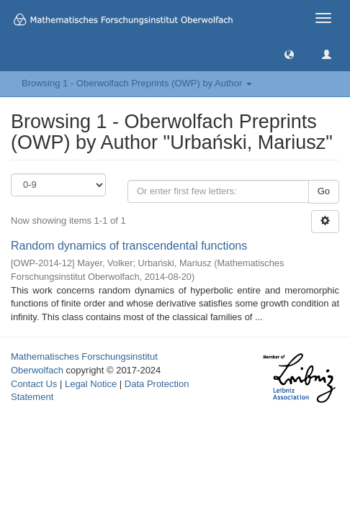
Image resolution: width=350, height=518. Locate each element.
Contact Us (34, 383)
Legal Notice (91, 383)
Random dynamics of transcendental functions (129, 246)
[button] (289, 53)
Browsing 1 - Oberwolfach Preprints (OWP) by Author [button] (137, 83)
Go (324, 191)
